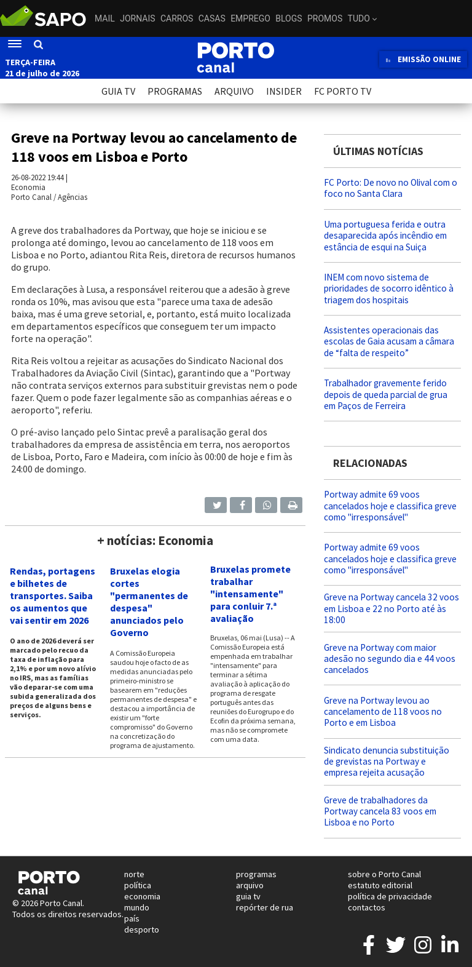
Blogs (288, 18)
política (137, 885)
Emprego (250, 18)
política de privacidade (390, 896)
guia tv (248, 896)
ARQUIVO (234, 91)
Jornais (137, 18)
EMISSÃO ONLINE (423, 59)
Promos (324, 18)
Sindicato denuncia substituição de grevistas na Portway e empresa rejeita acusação (386, 761)
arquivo (250, 885)
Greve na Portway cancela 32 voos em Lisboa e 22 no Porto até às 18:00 (391, 608)
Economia (28, 187)
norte (134, 874)
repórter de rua (264, 907)
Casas (212, 18)
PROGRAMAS (175, 91)
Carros (176, 18)
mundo (136, 907)
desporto (141, 929)
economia (142, 896)
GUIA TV (118, 91)
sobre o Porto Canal (384, 874)
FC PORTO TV (342, 91)
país (132, 918)
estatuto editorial (380, 885)
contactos (366, 907)
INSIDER (284, 91)
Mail (105, 18)
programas (256, 874)
